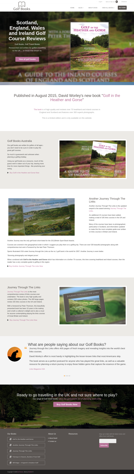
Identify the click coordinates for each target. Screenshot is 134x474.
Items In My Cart (112, 2)
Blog (81, 8)
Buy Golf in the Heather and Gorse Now (24, 173)
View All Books (108, 8)
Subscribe (104, 445)
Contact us (52, 441)
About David (92, 8)
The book (38, 109)
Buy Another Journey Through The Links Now (26, 266)
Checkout (124, 1)
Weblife (30, 472)
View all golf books (27, 59)
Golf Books (20, 472)
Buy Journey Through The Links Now (23, 320)
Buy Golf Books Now (67, 404)
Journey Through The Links (17, 292)
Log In (100, 1)
